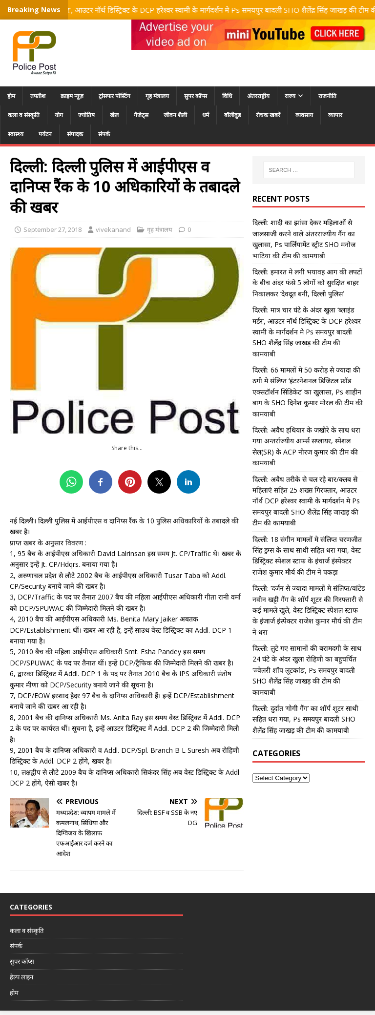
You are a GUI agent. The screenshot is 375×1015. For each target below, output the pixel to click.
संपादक (75, 134)
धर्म (205, 115)
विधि (227, 96)
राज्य (290, 96)
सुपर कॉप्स (195, 96)
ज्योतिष (86, 115)
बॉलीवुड (232, 115)
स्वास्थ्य (15, 134)
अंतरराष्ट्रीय (258, 96)
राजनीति (327, 96)
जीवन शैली (175, 115)
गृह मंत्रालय (157, 96)
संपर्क (104, 134)
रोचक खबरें (268, 115)
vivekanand (113, 229)
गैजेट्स (141, 115)
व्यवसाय (304, 115)
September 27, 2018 (52, 229)
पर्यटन (45, 134)
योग (59, 115)
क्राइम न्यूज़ (72, 96)
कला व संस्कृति (24, 115)
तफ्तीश (37, 96)
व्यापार (335, 115)
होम (11, 96)
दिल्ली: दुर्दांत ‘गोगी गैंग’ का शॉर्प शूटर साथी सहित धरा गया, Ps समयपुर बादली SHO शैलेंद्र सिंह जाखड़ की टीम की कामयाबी (305, 719)
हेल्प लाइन (21, 977)
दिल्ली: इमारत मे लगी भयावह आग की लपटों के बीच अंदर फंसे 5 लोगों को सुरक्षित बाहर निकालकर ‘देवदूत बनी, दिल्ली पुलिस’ (307, 282)
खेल (114, 115)
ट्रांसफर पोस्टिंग (114, 96)
